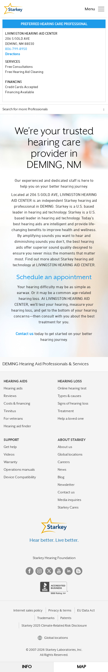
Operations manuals (19, 469)
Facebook (29, 571)
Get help (10, 447)
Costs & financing (17, 403)
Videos (9, 454)
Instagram (39, 571)
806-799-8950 (16, 49)
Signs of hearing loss (73, 403)
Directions (12, 54)
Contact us (24, 333)
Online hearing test (72, 388)
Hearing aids (13, 388)
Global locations (70, 454)
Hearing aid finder (17, 426)
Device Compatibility (20, 477)
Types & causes (69, 396)
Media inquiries (69, 500)
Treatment (66, 411)
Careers (64, 462)
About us (65, 447)
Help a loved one (71, 418)
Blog (61, 477)
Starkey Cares (68, 507)
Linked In (69, 571)
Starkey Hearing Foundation (54, 558)
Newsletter (66, 485)
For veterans (13, 418)
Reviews (10, 396)
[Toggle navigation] (93, 8)
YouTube (59, 571)
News (62, 469)
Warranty (10, 462)
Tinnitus (10, 411)
